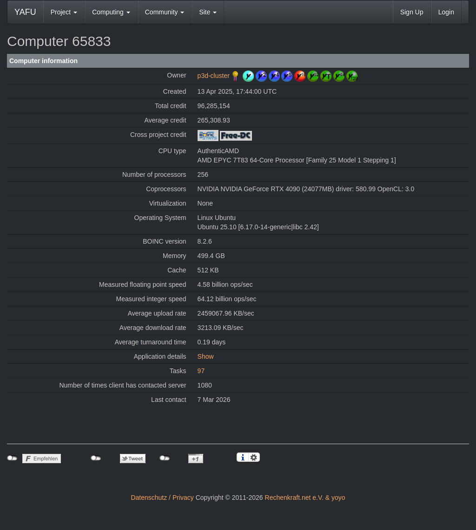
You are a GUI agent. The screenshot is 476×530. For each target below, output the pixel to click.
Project (64, 12)
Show (206, 356)
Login (446, 12)
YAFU (25, 12)
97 (201, 371)
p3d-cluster (214, 75)
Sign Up (411, 12)
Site (208, 12)
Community (165, 12)
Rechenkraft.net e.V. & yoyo (305, 497)
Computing (111, 12)
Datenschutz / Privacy (162, 497)
